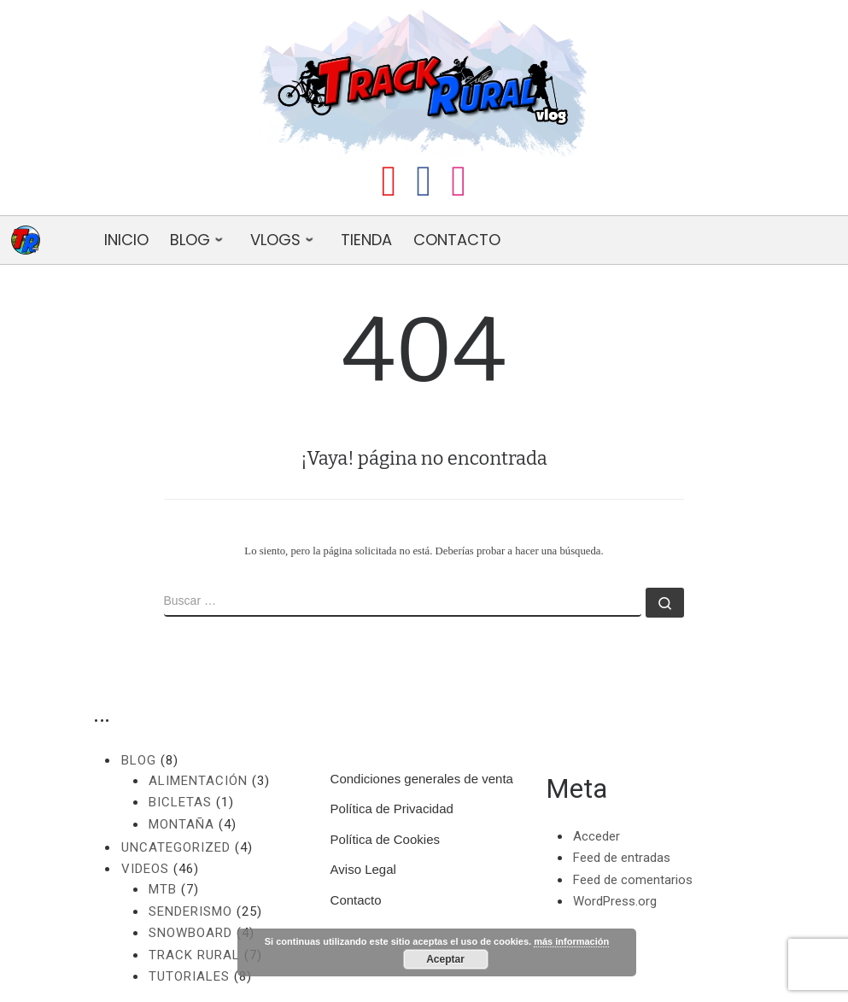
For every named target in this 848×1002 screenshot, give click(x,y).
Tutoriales (189, 976)
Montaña (181, 824)
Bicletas (180, 802)
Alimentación (198, 780)
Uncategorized (176, 847)
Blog (138, 760)
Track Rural (194, 955)
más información (571, 941)
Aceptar (445, 959)
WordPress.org (615, 901)
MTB (163, 889)
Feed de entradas (621, 857)
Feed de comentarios (633, 880)
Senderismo (190, 911)
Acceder (596, 836)
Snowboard (190, 932)
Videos (145, 868)
